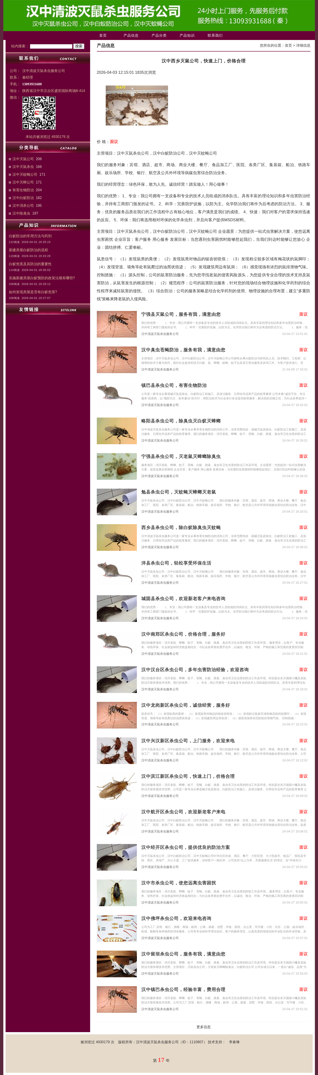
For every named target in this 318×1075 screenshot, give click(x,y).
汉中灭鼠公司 (23, 159)
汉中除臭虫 (21, 213)
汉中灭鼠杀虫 (23, 167)
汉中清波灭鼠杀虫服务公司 (160, 334)
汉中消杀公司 (23, 205)
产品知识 (187, 35)
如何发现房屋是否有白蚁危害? (33, 292)
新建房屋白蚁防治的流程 (28, 250)
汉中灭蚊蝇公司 (24, 174)
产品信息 (131, 35)
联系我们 (215, 35)
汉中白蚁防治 (23, 198)
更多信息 (203, 1027)
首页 (103, 35)
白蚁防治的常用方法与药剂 (30, 236)
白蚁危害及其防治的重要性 (30, 264)
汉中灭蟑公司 (23, 182)
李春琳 (234, 1042)
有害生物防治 (23, 190)
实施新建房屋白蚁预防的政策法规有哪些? (42, 278)
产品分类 (159, 35)
